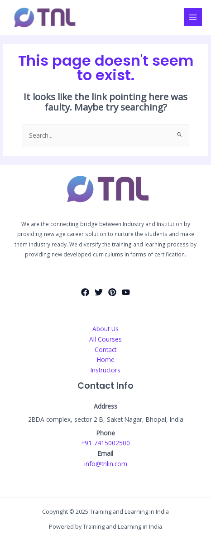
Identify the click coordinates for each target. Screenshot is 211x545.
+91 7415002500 (105, 443)
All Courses (105, 339)
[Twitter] (99, 292)
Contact (105, 349)
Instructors (105, 370)
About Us (105, 328)
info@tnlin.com (105, 463)
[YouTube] (126, 292)
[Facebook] (85, 292)
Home (106, 359)
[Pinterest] (112, 292)
